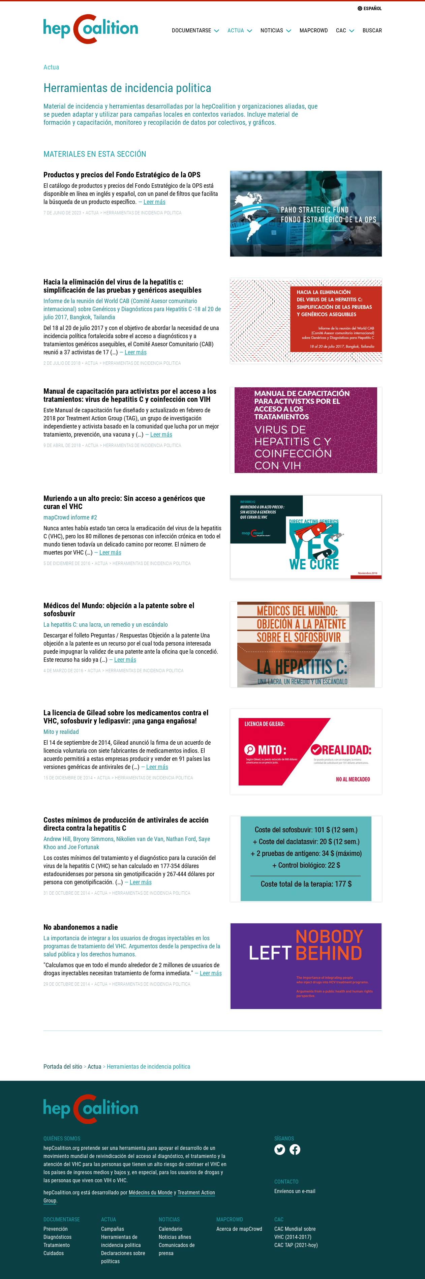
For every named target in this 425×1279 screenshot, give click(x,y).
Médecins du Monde (151, 1192)
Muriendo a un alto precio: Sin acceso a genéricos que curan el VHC (124, 502)
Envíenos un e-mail (294, 1191)
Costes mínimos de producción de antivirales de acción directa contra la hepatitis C (126, 824)
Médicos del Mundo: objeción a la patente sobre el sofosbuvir (118, 609)
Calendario (170, 1229)
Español (369, 8)
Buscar (372, 30)
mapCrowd (314, 30)
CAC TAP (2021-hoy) (296, 1245)
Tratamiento (56, 1245)
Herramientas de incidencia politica (142, 212)
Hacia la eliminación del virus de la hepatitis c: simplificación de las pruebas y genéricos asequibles (122, 286)
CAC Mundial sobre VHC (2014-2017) (295, 1233)
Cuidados (53, 1253)
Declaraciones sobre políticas (123, 1257)
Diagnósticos (57, 1237)
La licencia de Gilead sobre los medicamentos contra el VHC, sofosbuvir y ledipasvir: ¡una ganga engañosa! (126, 717)
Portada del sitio (62, 1066)
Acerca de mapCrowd (239, 1229)
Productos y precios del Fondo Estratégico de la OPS (122, 175)
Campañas (112, 1229)
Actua (239, 30)
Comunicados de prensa (177, 1249)
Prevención (55, 1229)
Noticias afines (175, 1237)
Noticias (276, 30)
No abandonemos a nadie (80, 927)
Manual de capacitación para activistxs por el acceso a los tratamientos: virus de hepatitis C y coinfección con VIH (129, 395)
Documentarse (195, 30)
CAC (345, 30)
